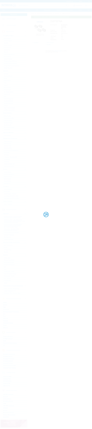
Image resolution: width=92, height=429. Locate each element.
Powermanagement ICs (9, 54)
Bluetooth (5, 396)
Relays (5, 325)
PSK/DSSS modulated (8, 405)
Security (5, 410)
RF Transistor (7, 191)
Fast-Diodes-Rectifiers (9, 118)
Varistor (5, 282)
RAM (5, 96)
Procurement (27, 10)
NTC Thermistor (7, 278)
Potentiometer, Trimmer (9, 276)
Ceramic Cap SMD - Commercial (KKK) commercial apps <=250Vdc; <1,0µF (13, 217)
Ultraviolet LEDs (7, 145)
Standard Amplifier (8, 58)
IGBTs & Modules (8, 189)
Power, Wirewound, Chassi (10, 273)
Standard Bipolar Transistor (10, 193)
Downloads (59, 10)
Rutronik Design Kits (8, 98)
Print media (70, 10)
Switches (5, 327)
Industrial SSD (6, 383)
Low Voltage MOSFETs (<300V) (11, 196)
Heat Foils (5, 318)
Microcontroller (7, 87)
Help (89, 10)
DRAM (5, 78)
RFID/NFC (5, 408)
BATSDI (5, 302)
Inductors (6, 252)
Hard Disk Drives (7, 381)
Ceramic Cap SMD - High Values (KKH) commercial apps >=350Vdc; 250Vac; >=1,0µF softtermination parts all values (14, 221)
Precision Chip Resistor (9, 264)
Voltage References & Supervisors (12, 65)
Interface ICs (7, 49)
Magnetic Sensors (8, 176)
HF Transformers (8, 249)
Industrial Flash (7, 378)
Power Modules (7, 135)
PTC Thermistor (7, 280)
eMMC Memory (7, 80)
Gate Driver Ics (7, 47)
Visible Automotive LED (9, 164)
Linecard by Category (11, 18)
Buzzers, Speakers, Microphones (11, 288)
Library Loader (58, 50)
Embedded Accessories (9, 354)
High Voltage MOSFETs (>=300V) (11, 198)
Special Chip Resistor (9, 262)
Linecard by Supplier (11, 25)
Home (3, 10)
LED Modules (7, 159)
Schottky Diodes (7, 125)
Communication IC (8, 76)
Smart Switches (7, 56)
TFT (4, 345)
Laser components (8, 141)
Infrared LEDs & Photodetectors (11, 150)
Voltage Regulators (8, 68)
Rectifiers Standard (8, 122)
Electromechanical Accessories (11, 311)
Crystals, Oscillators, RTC (10, 291)
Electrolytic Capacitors (9, 234)
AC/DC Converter (8, 40)
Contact (80, 10)
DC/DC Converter (8, 45)
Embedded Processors (8, 358)
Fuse (4, 316)
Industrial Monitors (8, 336)
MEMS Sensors (7, 178)
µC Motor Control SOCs (9, 110)
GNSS (4, 403)
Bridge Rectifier (7, 116)
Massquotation (47, 10)
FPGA (5, 82)
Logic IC (6, 85)
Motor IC (6, 52)
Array (5, 269)
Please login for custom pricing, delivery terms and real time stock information (51, 17)
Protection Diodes (8, 120)
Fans (4, 314)
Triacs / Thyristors (8, 204)
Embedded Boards (7, 356)
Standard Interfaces (8, 103)
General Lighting (7, 148)
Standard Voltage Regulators (10, 63)
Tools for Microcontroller (9, 107)
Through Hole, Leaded (9, 271)
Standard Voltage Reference (10, 61)
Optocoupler (7, 152)
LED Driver (6, 161)
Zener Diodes (7, 129)
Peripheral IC (7, 94)
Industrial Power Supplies (9, 367)
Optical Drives (6, 385)
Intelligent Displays (8, 338)
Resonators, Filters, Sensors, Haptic (12, 293)
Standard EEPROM (8, 101)
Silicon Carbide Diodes (9, 127)
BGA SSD (6, 73)
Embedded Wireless (8, 401)
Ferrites (5, 247)
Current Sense (7, 257)
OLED (4, 340)
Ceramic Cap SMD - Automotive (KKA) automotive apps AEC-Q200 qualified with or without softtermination (13, 225)
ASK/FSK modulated (8, 394)
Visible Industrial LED (9, 166)
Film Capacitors (7, 237)
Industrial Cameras (8, 363)
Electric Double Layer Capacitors (11, 232)
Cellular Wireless (7, 398)
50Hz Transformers (8, 245)
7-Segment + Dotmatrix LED (10, 157)
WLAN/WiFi (6, 417)
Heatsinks (5, 320)
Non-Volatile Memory (9, 92)
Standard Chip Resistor (9, 260)
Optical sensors (7, 143)
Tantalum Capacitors (8, 239)
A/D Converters (7, 38)
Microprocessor (7, 89)
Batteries (5, 304)
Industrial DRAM (7, 376)
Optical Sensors (7, 181)
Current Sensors (7, 172)
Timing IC (6, 105)
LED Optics (6, 154)
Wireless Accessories (8, 412)
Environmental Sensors (9, 174)
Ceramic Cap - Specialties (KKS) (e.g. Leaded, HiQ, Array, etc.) (11, 230)
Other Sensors (7, 183)
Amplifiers (6, 43)
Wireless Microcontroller (9, 414)
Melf (5, 267)
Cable (4, 307)
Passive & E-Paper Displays (10, 343)
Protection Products (8, 323)
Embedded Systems (8, 361)
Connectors (6, 309)
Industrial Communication (9, 365)
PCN (37, 10)
